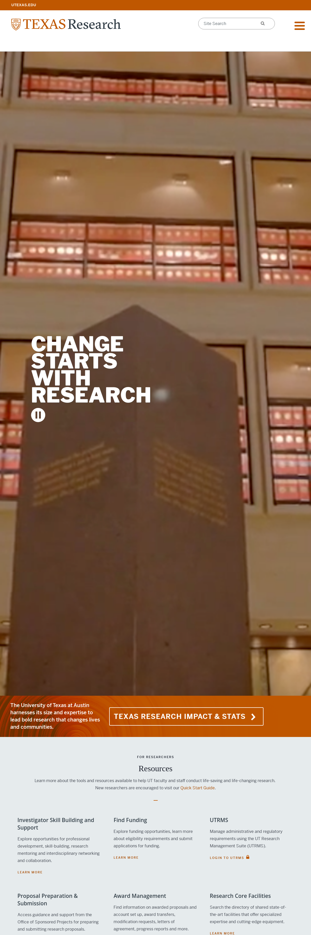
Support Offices (151, 44)
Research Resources (35, 44)
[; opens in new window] (23, 4)
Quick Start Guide (197, 788)
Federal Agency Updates (268, 44)
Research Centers (206, 44)
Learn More (30, 872)
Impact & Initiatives (95, 44)
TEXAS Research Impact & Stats (186, 716)
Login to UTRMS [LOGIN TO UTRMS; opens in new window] (227, 858)
